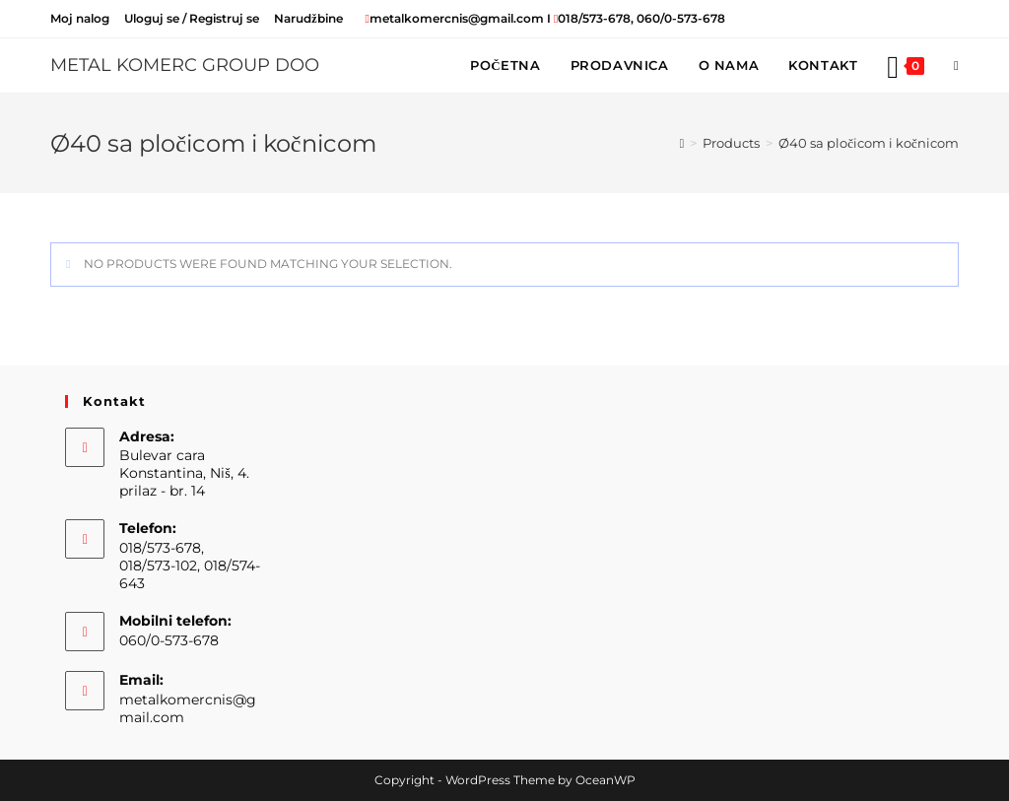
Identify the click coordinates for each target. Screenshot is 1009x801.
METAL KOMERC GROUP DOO (184, 65)
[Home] (682, 143)
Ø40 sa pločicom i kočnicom (868, 143)
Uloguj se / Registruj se (191, 18)
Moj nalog (79, 18)
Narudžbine (308, 18)
